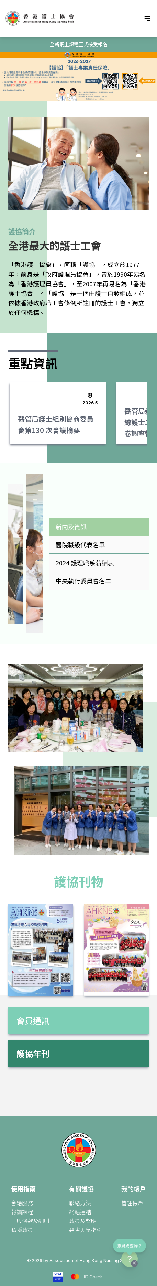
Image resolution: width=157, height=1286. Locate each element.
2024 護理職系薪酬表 (85, 562)
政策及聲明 (83, 1221)
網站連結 (80, 1212)
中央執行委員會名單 (83, 580)
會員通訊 (32, 1020)
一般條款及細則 (30, 1221)
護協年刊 (32, 1053)
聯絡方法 (80, 1203)
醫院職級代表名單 (80, 544)
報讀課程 (22, 1212)
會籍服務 (22, 1203)
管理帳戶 (132, 1203)
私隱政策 (22, 1229)
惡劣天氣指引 (85, 1229)
